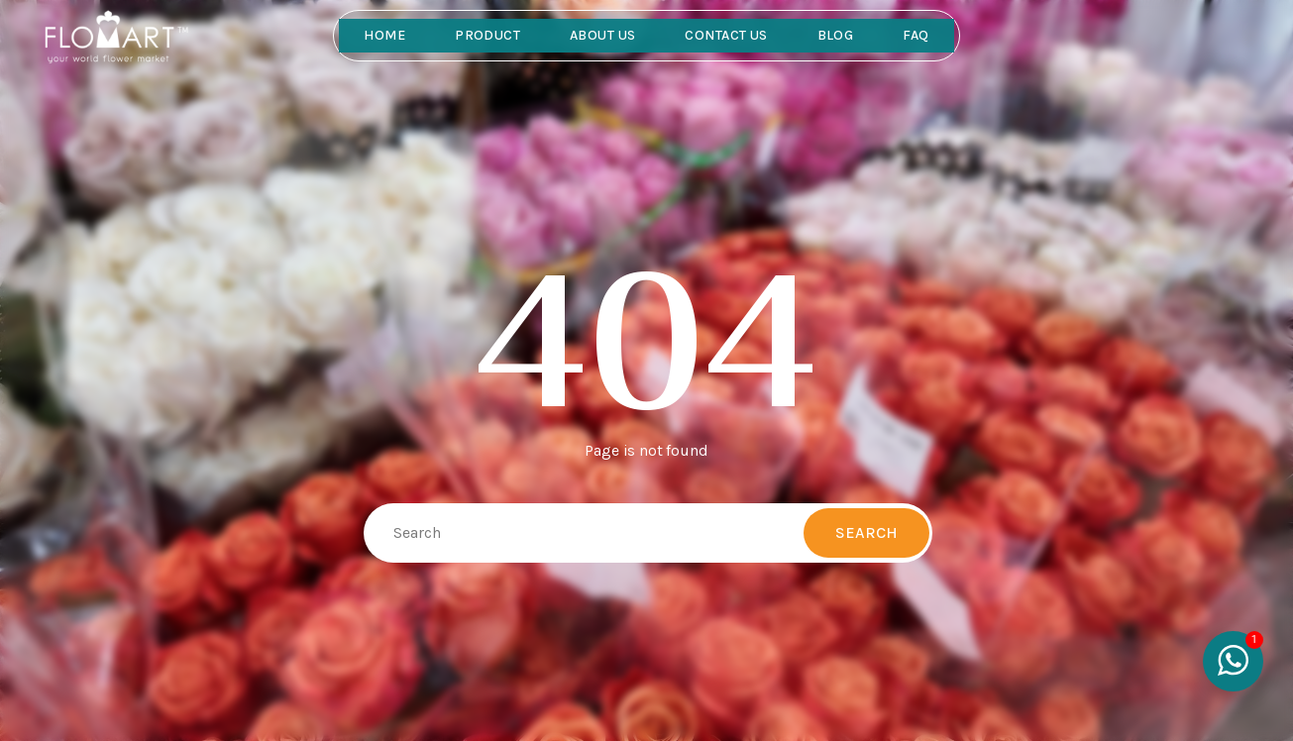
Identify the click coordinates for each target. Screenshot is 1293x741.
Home (384, 35)
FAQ (915, 35)
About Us (602, 35)
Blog (835, 35)
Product (487, 35)
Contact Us (726, 35)
